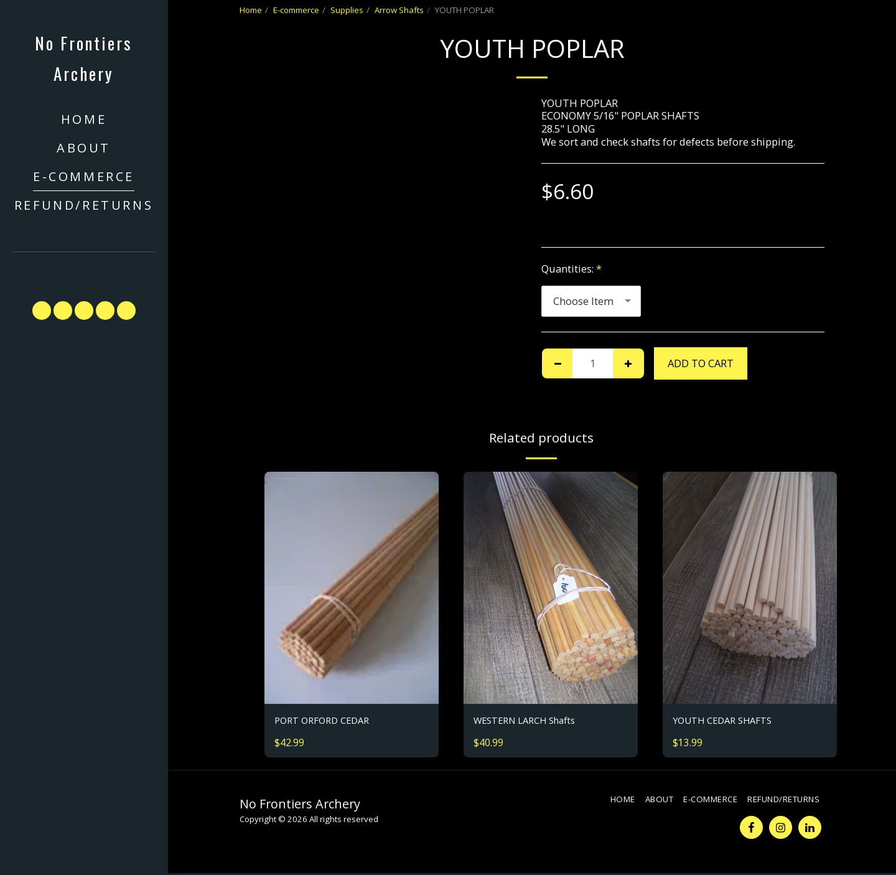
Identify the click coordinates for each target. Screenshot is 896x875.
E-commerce (296, 10)
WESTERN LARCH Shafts (531, 721)
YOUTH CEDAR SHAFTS (728, 721)
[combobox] (591, 301)
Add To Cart (701, 363)
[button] (84, 270)
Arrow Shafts (399, 10)
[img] (351, 588)
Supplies (346, 10)
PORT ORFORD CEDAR (326, 721)
